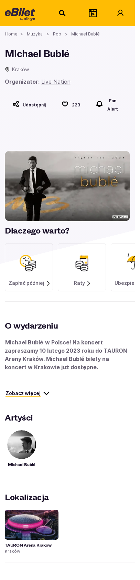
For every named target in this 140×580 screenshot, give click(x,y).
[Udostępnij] (29, 104)
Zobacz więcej (28, 393)
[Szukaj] (62, 13)
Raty (82, 283)
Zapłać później (30, 283)
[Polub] (71, 104)
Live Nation (56, 81)
